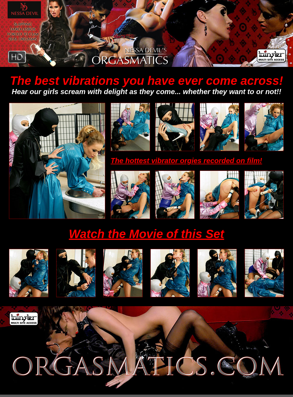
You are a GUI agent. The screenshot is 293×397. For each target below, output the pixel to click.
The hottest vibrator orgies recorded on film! (186, 161)
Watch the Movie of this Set (146, 233)
